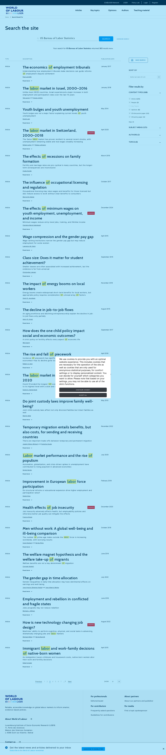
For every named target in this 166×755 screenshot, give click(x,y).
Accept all (83, 395)
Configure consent (83, 390)
